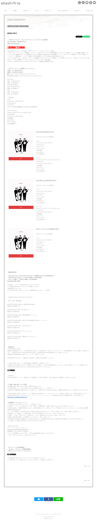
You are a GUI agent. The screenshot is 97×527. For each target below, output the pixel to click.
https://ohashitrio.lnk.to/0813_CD (25, 74)
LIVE (37, 10)
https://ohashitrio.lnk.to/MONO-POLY (30, 76)
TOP (5, 10)
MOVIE (77, 10)
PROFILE (48, 10)
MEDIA (25, 10)
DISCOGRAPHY (63, 10)
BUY (21, 159)
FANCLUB (89, 10)
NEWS (15, 10)
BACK (87, 466)
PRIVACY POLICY (48, 518)
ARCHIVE (24, 26)
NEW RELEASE (13, 26)
